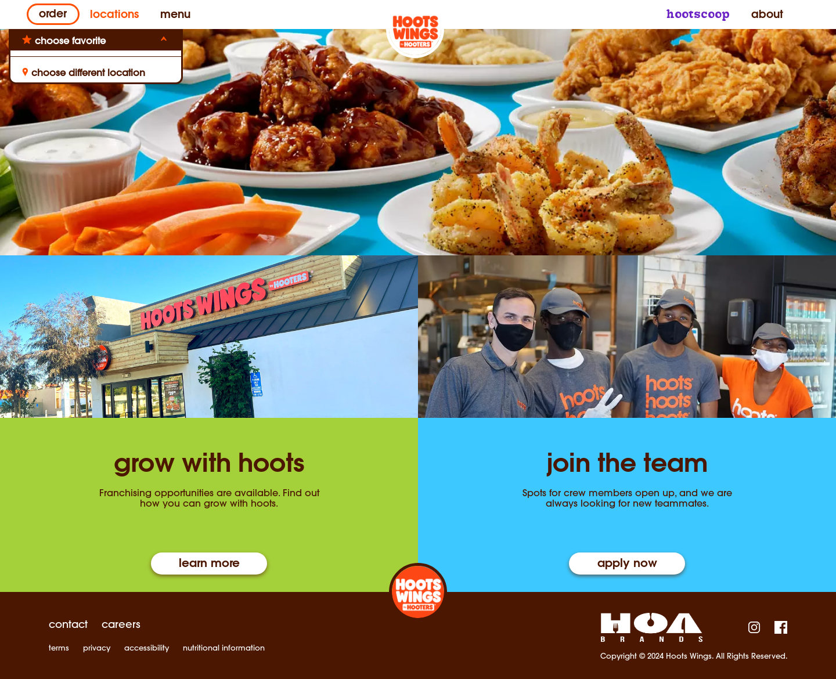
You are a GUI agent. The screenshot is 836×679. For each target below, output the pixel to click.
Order (53, 15)
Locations (115, 15)
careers (121, 624)
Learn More (209, 564)
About (765, 15)
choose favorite (70, 40)
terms (59, 648)
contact (68, 624)
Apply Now (627, 564)
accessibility (146, 648)
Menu (176, 15)
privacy (96, 648)
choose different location (83, 72)
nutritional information (224, 648)
